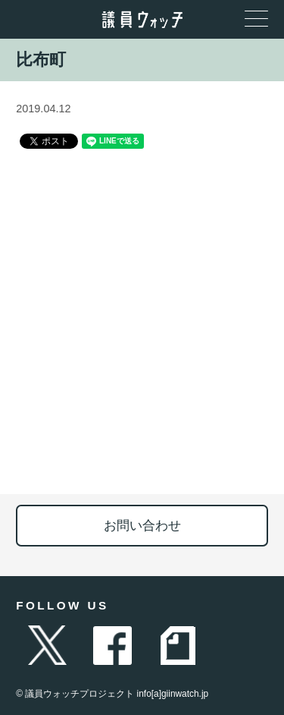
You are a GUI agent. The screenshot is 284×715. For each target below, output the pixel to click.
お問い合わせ (142, 525)
